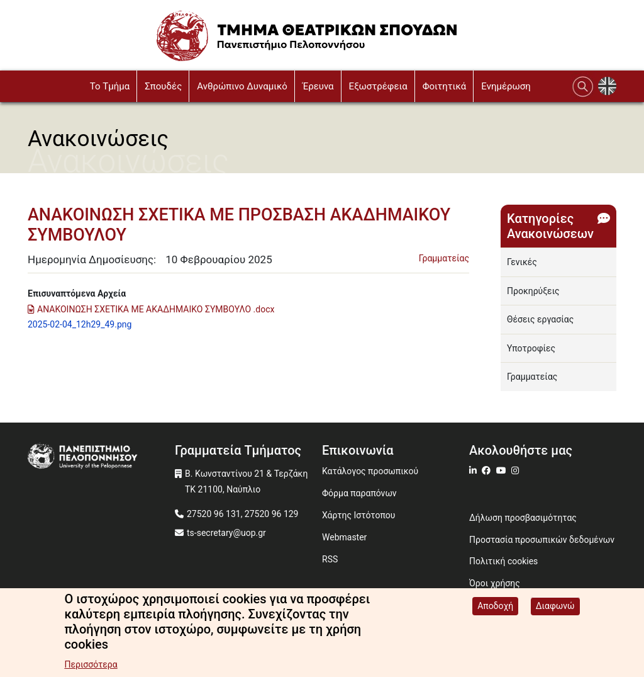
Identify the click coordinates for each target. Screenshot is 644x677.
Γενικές (522, 262)
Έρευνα (318, 86)
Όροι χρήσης (494, 583)
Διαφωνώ (555, 606)
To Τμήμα (110, 86)
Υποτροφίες (531, 348)
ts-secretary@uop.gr (226, 533)
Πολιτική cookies (503, 561)
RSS (330, 559)
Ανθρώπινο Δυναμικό (242, 86)
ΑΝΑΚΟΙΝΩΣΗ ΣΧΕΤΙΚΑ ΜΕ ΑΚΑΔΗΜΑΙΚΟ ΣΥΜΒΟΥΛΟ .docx (155, 309)
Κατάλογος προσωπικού (370, 471)
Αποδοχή (495, 606)
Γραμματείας (444, 258)
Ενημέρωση (506, 86)
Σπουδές (163, 86)
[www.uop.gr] (101, 457)
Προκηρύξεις (533, 291)
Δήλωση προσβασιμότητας (523, 518)
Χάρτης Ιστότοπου (358, 515)
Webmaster (344, 537)
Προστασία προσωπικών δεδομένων (541, 540)
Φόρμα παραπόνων (359, 493)
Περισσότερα (90, 664)
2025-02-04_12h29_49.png (79, 324)
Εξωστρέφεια (378, 86)
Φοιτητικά (445, 86)
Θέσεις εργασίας (540, 319)
